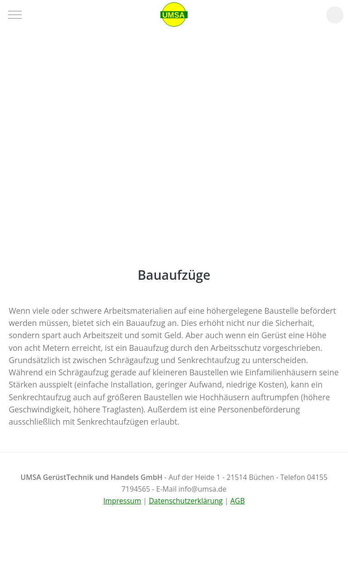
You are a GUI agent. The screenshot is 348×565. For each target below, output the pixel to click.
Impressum (122, 501)
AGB (237, 501)
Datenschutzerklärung (185, 501)
